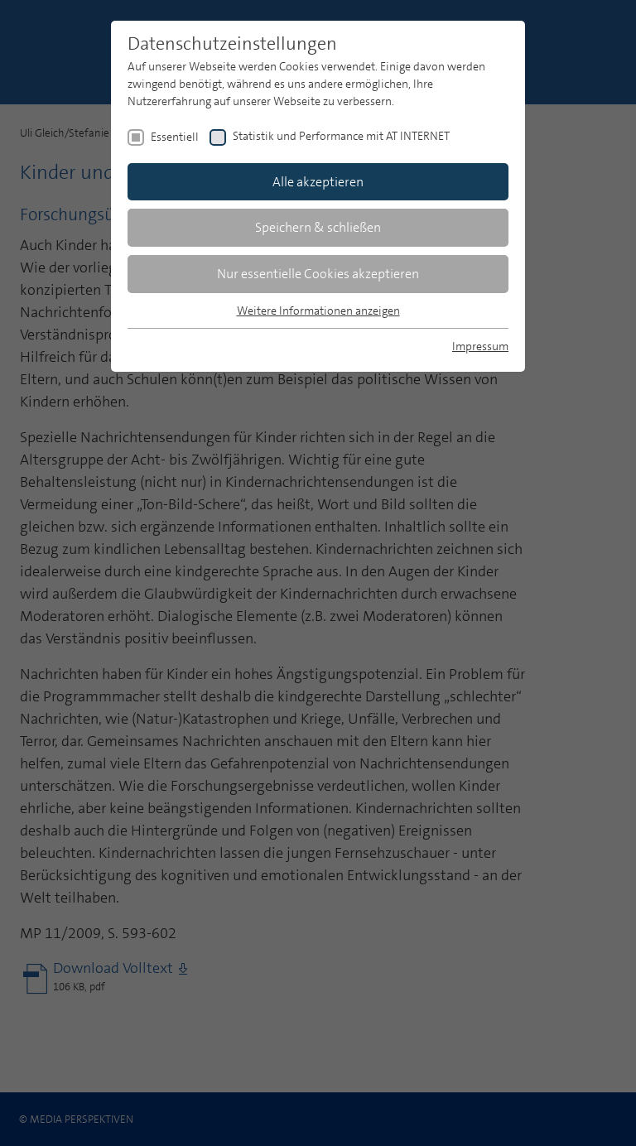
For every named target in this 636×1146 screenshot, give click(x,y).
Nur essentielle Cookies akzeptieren (318, 273)
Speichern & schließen (318, 227)
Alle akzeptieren (318, 181)
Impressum (480, 346)
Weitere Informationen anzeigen (318, 310)
